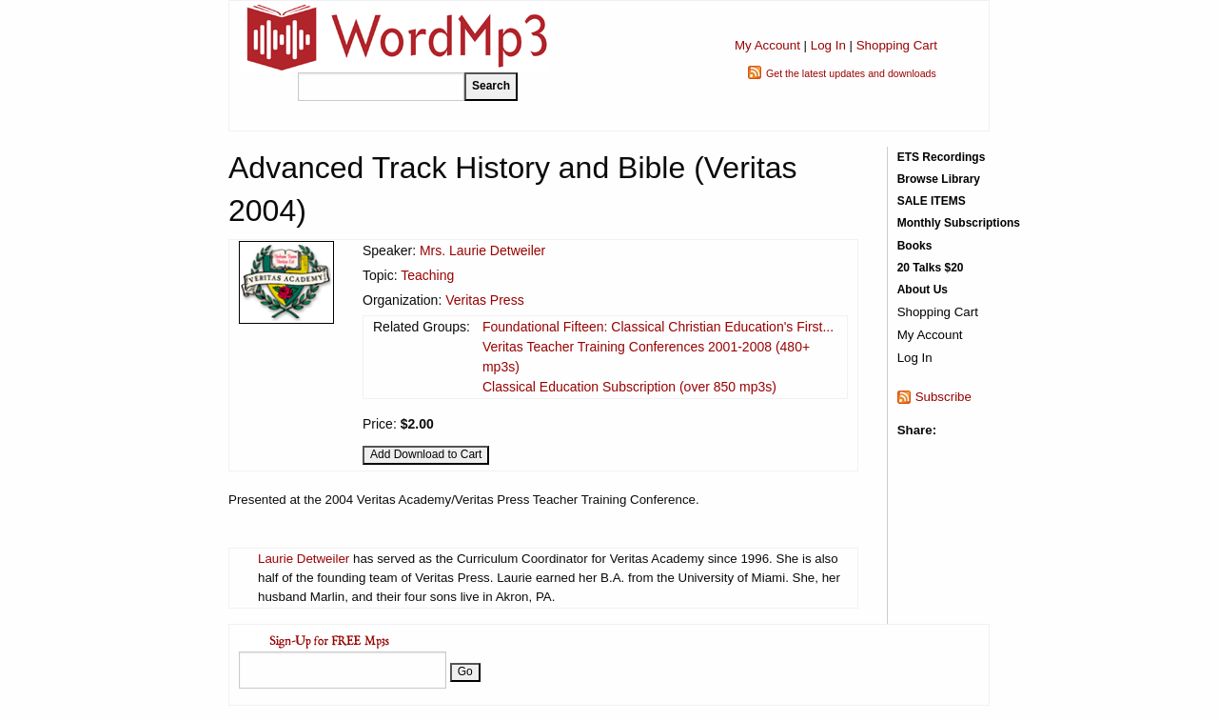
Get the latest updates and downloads (851, 73)
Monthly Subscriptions (958, 223)
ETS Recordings (941, 157)
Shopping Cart (896, 45)
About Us (922, 289)
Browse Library (938, 179)
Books (915, 245)
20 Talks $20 (930, 267)
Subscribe (943, 397)
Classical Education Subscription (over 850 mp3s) (629, 386)
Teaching (427, 275)
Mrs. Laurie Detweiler (482, 250)
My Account (767, 45)
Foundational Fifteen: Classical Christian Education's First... (658, 326)
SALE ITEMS (931, 201)
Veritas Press (484, 300)
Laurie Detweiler (303, 558)
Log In (828, 45)
